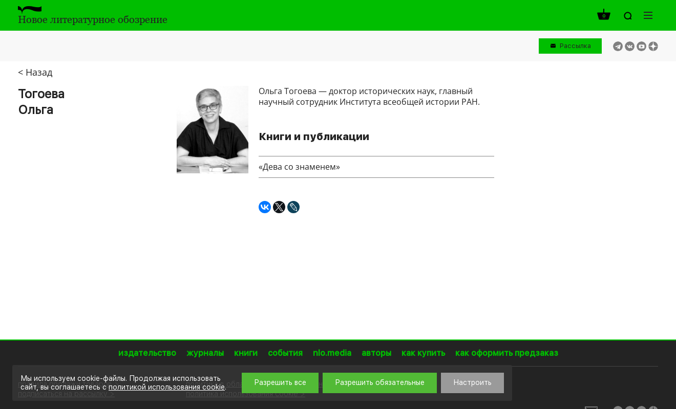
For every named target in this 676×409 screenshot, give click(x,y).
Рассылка (575, 46)
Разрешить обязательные (380, 382)
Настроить (472, 382)
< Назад (35, 72)
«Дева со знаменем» (299, 166)
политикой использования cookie (167, 387)
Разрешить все (280, 382)
